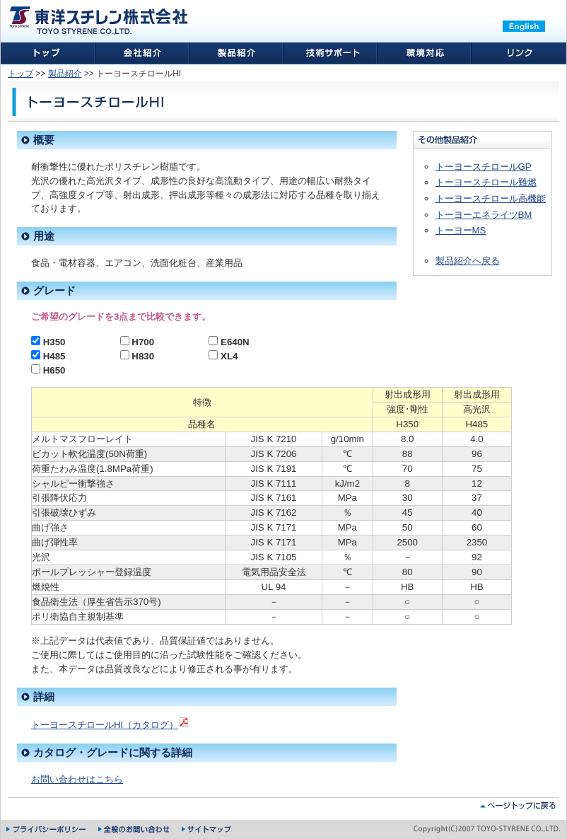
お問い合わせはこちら (77, 779)
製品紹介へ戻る (468, 260)
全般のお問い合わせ (134, 829)
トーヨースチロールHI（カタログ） (110, 724)
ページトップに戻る (518, 805)
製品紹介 (65, 74)
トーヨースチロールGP (484, 166)
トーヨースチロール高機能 (491, 198)
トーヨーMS (461, 230)
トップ (20, 74)
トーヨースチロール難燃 (486, 182)
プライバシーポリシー (47, 829)
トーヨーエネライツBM (484, 214)
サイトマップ (207, 829)
